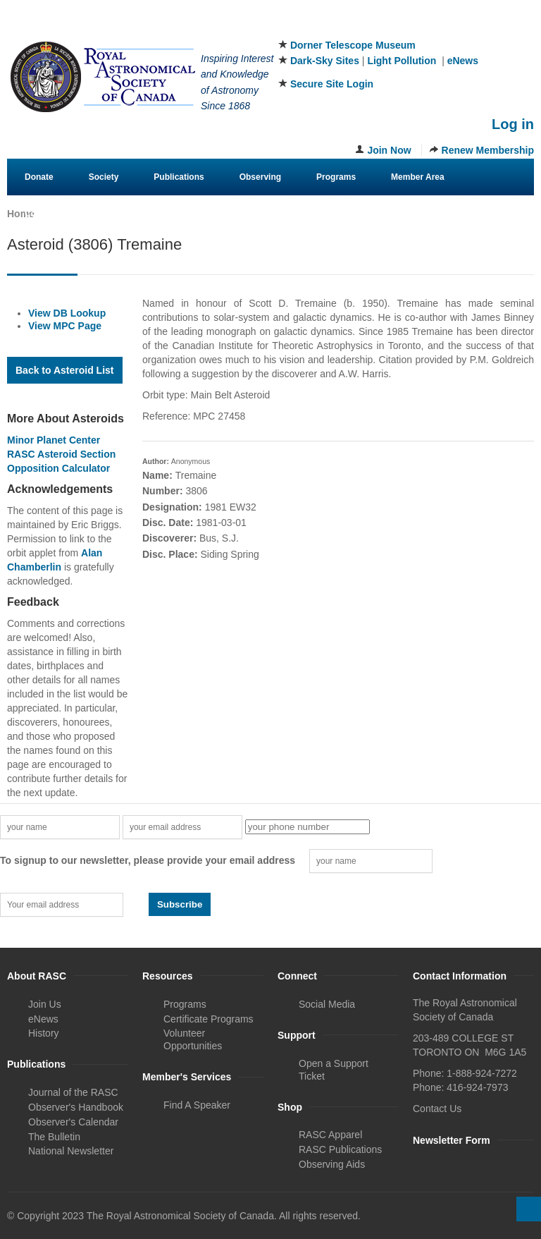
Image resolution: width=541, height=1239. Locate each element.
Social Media (327, 1004)
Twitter (477, 27)
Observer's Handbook (75, 1107)
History (43, 1033)
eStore (117, 214)
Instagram (501, 27)
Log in (513, 124)
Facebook (454, 27)
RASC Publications (340, 1149)
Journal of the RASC (73, 1092)
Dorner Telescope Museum (353, 45)
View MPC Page (64, 325)
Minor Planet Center (53, 440)
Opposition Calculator (58, 468)
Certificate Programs (208, 1019)
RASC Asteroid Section (61, 454)
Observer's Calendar (73, 1122)
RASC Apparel (330, 1134)
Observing (260, 177)
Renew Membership (488, 150)
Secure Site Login (331, 84)
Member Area (417, 177)
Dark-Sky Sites (324, 60)
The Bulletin (54, 1136)
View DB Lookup (67, 313)
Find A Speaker (196, 1105)
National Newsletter (70, 1150)
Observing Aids (332, 1164)
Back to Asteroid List (64, 370)
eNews (462, 60)
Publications (179, 177)
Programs (336, 177)
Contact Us (47, 214)
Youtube (524, 27)
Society (104, 177)
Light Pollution (401, 60)
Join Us (44, 1004)
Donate (39, 177)
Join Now (389, 150)
